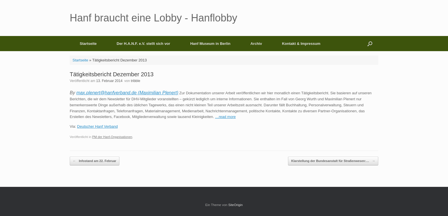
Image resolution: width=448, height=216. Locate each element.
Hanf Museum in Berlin (210, 43)
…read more (225, 117)
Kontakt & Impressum (301, 43)
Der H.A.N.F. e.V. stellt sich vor (143, 43)
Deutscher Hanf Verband (97, 126)
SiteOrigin (235, 205)
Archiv (256, 43)
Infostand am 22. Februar (94, 161)
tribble (135, 81)
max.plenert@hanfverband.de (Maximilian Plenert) (127, 92)
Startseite (88, 43)
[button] (369, 43)
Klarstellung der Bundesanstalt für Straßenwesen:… (333, 161)
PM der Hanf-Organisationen (112, 137)
